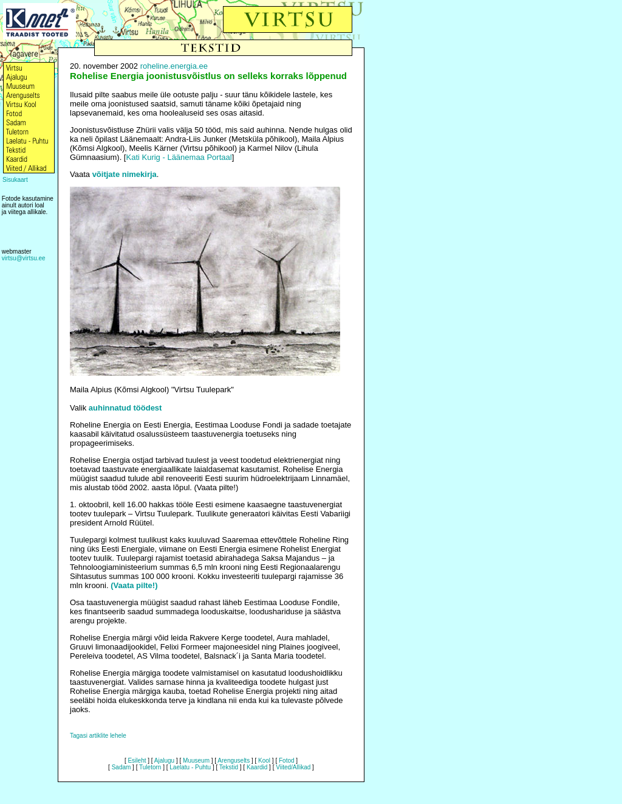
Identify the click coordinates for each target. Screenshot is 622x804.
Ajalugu (164, 760)
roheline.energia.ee (174, 66)
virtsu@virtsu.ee (24, 258)
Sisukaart (15, 179)
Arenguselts (233, 760)
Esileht (137, 760)
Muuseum (196, 760)
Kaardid (257, 767)
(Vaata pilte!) (134, 585)
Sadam (121, 767)
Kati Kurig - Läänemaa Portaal (178, 157)
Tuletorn (150, 767)
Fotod (287, 760)
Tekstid (228, 767)
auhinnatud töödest (125, 407)
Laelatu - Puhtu (190, 767)
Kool (264, 760)
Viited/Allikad (293, 767)
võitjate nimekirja (124, 174)
